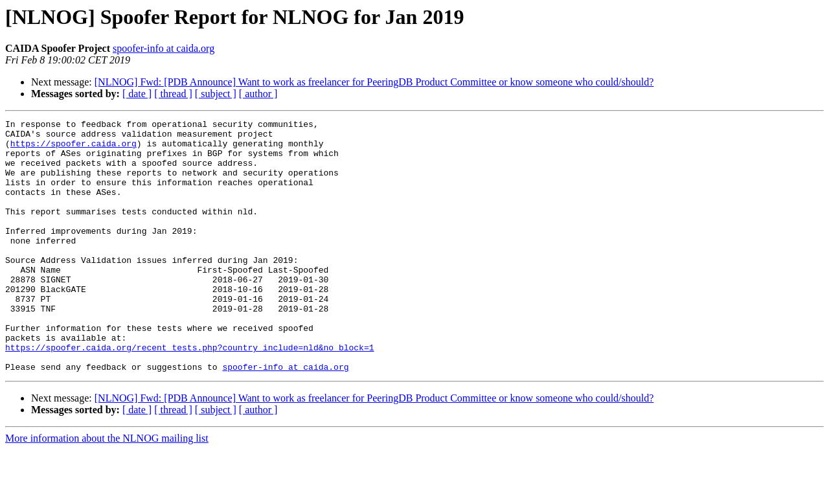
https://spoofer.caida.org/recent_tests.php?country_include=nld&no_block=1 (189, 394)
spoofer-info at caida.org (163, 48)
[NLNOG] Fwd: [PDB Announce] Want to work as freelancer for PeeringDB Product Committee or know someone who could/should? (374, 81)
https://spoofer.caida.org (73, 149)
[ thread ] (173, 93)
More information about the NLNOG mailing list (107, 488)
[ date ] (137, 93)
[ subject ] (215, 93)
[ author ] (258, 93)
